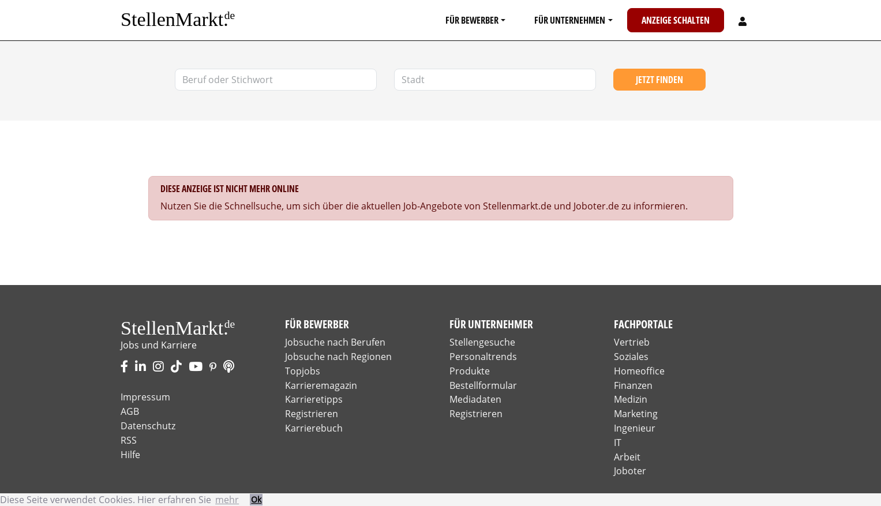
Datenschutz (148, 425)
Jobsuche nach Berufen (335, 342)
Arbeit (627, 457)
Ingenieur (634, 428)
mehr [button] (227, 499)
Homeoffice (639, 371)
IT (617, 442)
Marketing (636, 413)
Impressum (145, 397)
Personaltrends (483, 356)
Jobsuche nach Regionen (338, 356)
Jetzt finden (659, 79)
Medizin (630, 399)
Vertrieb (632, 342)
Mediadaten (475, 399)
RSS (129, 440)
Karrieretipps (314, 399)
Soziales (631, 356)
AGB (130, 411)
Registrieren (311, 413)
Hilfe (130, 454)
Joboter (630, 470)
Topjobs (302, 371)
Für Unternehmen (569, 20)
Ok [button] (256, 499)
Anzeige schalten (676, 20)
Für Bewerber (471, 20)
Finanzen (633, 385)
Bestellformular (483, 385)
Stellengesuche (482, 342)
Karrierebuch (314, 428)
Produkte (469, 371)
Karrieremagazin (321, 385)
